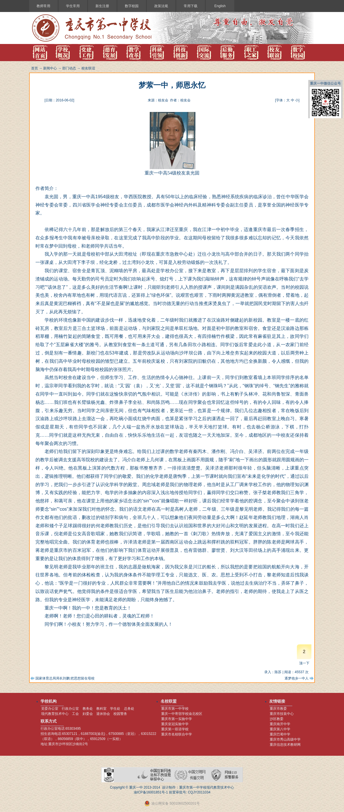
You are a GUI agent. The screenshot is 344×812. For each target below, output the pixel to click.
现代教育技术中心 (55, 714)
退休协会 (103, 714)
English (219, 6)
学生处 (115, 709)
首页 (34, 68)
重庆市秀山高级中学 (285, 739)
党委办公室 (49, 709)
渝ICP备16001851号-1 (151, 792)
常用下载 (190, 6)
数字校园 (132, 6)
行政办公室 (70, 709)
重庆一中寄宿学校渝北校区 (181, 714)
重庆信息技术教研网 (285, 745)
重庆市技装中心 (282, 714)
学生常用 (73, 6)
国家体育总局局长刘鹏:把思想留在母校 (65, 678)
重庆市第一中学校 (175, 709)
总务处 (129, 709)
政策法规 (161, 6)
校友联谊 (88, 68)
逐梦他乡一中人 (297, 678)
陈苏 (278, 672)
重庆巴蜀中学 (280, 734)
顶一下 (304, 663)
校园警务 (120, 714)
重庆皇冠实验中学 (175, 724)
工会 (75, 714)
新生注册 (102, 6)
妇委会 (88, 714)
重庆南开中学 (280, 724)
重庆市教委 (278, 709)
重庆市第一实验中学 (176, 719)
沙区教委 (276, 719)
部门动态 (69, 68)
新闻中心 (50, 68)
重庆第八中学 (280, 729)
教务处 (88, 709)
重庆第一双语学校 (175, 729)
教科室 (101, 709)
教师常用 (43, 6)
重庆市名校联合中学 (176, 734)
